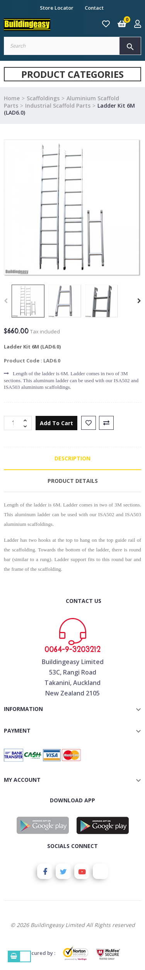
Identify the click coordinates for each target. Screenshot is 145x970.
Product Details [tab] (73, 480)
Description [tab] (72, 458)
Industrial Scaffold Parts (57, 105)
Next (139, 301)
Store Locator (56, 7)
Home (12, 98)
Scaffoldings (43, 98)
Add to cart (56, 423)
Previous (6, 301)
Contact (94, 7)
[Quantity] (13, 423)
